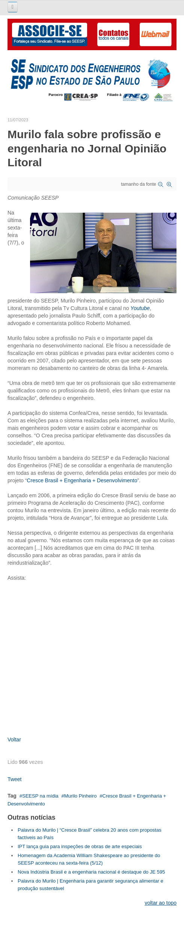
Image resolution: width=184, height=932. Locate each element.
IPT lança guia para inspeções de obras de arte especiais (80, 846)
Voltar (14, 740)
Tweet (14, 779)
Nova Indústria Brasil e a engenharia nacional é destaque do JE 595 (91, 872)
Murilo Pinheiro (80, 796)
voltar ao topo (160, 903)
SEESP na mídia (40, 796)
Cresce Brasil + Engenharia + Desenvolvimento (82, 480)
